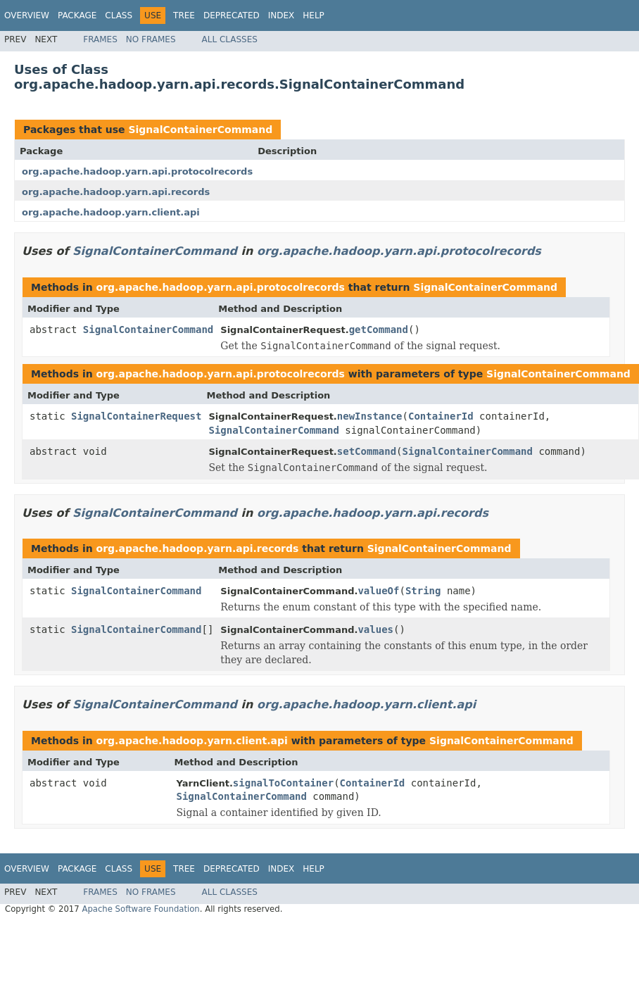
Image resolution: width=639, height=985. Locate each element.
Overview (26, 15)
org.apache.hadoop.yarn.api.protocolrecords (137, 171)
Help (313, 15)
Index (281, 15)
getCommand (378, 329)
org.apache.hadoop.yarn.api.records (116, 192)
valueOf (378, 590)
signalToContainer (283, 783)
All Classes (230, 39)
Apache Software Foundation (140, 909)
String (423, 590)
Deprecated (231, 15)
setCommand (366, 451)
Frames (100, 39)
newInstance (370, 416)
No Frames (151, 39)
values (375, 629)
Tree (184, 15)
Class (118, 15)
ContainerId (441, 416)
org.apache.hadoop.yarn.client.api (111, 212)
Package (77, 15)
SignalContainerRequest (136, 416)
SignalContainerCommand (200, 129)
